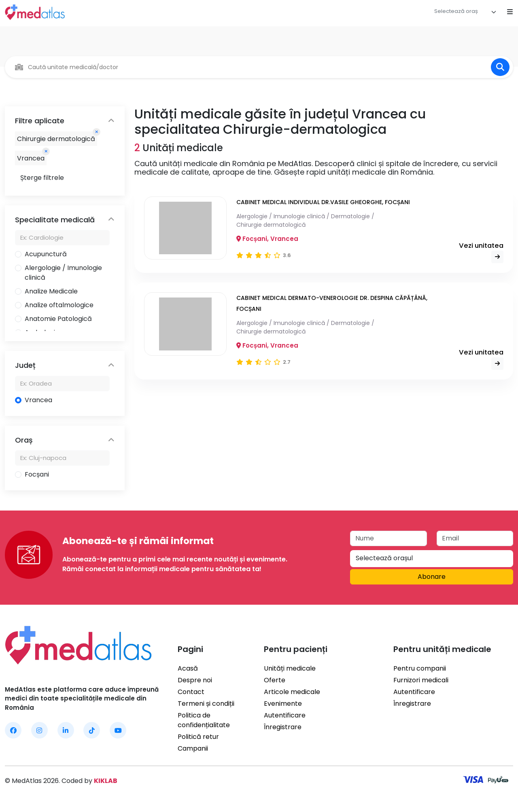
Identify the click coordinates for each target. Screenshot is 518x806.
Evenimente (283, 703)
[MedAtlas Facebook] (13, 730)
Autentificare (285, 715)
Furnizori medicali (420, 680)
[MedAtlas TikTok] (91, 730)
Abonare (432, 576)
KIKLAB (105, 780)
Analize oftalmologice (59, 305)
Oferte (274, 680)
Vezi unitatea (480, 252)
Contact (191, 691)
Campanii (193, 748)
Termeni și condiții (206, 703)
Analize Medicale (51, 291)
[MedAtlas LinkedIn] (65, 730)
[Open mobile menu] (510, 12)
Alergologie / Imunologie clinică (63, 272)
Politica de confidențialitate (204, 720)
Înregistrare (282, 727)
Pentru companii (419, 668)
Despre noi (195, 680)
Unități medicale (290, 668)
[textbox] (456, 11)
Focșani (37, 474)
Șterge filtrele (42, 177)
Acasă (188, 668)
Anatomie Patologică (58, 318)
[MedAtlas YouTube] (118, 730)
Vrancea (38, 400)
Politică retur (198, 736)
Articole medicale (292, 691)
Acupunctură (46, 254)
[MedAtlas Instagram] (39, 730)
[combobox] (465, 12)
